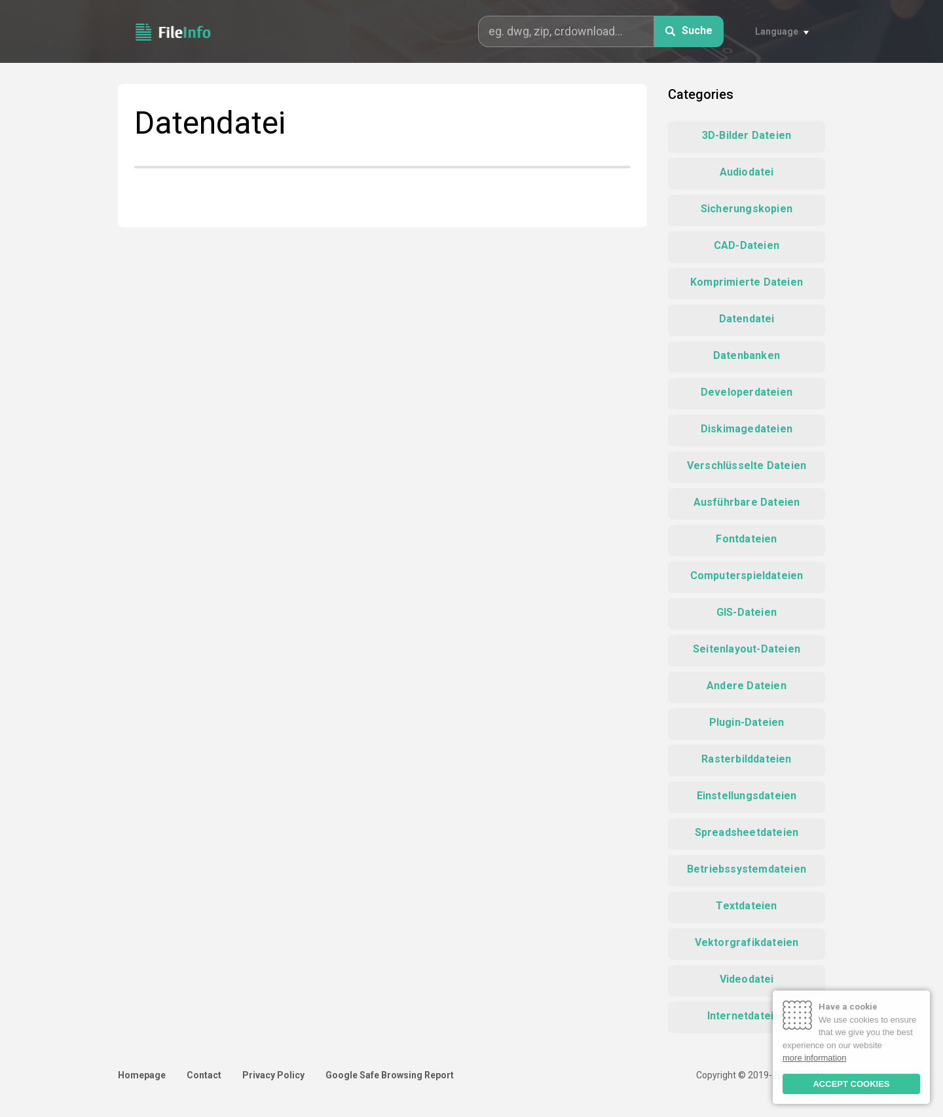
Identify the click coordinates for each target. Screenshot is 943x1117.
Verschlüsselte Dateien (746, 465)
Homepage (142, 1075)
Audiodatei (747, 172)
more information (815, 1058)
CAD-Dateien (746, 245)
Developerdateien (746, 392)
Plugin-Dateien (747, 722)
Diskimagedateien (746, 429)
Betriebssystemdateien (746, 869)
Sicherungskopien (746, 208)
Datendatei (747, 318)
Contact (204, 1075)
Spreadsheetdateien (747, 832)
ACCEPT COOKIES (851, 1084)
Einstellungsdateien (747, 795)
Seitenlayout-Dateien (746, 649)
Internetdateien (746, 1016)
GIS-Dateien (746, 612)
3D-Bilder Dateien (746, 135)
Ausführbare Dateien (746, 502)
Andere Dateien (746, 685)
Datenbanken (746, 355)
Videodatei (747, 979)
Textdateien (746, 905)
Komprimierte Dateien (746, 282)
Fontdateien (746, 539)
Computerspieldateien (747, 575)
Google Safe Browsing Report (389, 1075)
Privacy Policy (273, 1075)
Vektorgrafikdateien (747, 942)
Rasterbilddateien (746, 759)
